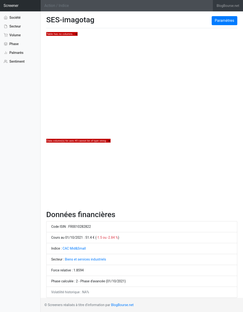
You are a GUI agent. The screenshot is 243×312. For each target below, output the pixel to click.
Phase (11, 44)
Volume (12, 35)
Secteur (12, 26)
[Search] (127, 5)
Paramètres (224, 20)
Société (12, 17)
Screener (11, 5)
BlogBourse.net (228, 6)
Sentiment (14, 61)
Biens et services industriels (85, 259)
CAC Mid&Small (74, 248)
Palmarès (13, 53)
